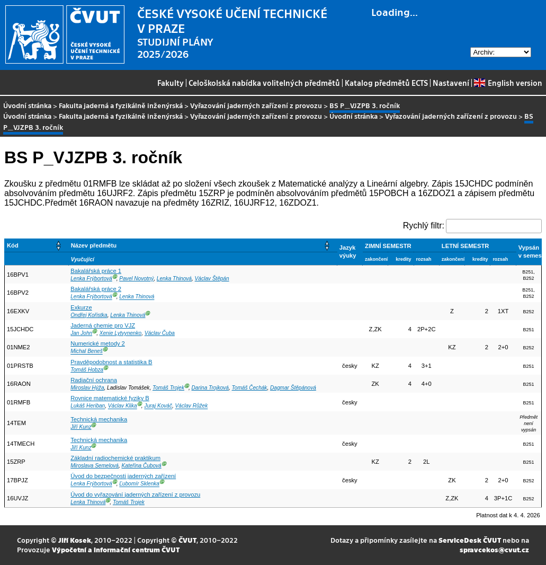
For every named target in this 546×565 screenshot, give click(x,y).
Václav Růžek (191, 406)
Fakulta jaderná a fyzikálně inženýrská (121, 105)
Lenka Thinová (174, 278)
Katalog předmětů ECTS (386, 82)
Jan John (81, 333)
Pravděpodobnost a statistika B (111, 362)
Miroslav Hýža (87, 388)
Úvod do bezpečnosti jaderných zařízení (123, 476)
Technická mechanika (98, 419)
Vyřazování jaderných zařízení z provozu (256, 105)
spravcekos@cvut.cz (494, 549)
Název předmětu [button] (94, 245)
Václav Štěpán (212, 278)
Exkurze (81, 307)
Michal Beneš (86, 352)
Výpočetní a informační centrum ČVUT (116, 549)
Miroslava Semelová (94, 466)
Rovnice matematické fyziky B (109, 398)
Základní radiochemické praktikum (115, 458)
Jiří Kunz (80, 427)
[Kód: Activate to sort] (37, 245)
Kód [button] (13, 245)
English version (508, 82)
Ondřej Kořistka (88, 315)
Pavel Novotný (136, 278)
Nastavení (451, 82)
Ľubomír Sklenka (139, 484)
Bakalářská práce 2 (95, 289)
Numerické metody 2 (97, 343)
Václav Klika (122, 406)
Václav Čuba (160, 333)
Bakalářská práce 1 (95, 271)
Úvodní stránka (27, 105)
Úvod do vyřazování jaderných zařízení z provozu (135, 494)
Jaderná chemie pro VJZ (102, 325)
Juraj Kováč (158, 406)
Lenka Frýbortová (91, 278)
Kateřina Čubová (142, 466)
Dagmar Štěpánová (293, 388)
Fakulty (170, 82)
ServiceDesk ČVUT (469, 540)
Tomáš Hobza (86, 370)
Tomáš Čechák (249, 388)
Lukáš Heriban (87, 406)
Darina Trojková (210, 388)
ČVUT (187, 540)
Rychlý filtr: (423, 225)
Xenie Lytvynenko (120, 333)
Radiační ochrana (93, 380)
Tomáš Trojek (168, 388)
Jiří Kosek (74, 540)
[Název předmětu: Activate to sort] (202, 245)
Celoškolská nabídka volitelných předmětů (264, 82)
